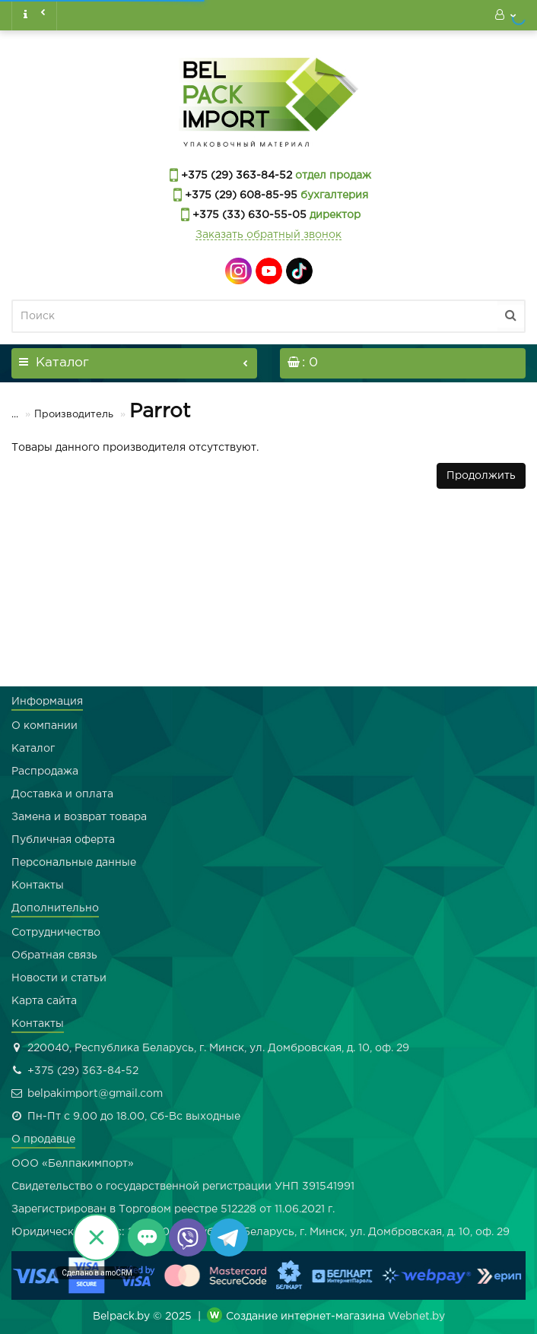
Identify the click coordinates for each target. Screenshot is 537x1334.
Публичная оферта (63, 839)
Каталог (33, 748)
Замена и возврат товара (79, 817)
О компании (44, 725)
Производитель (63, 414)
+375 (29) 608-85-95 (239, 195)
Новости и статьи (58, 978)
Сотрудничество (55, 932)
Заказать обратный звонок (268, 234)
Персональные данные (73, 862)
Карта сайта (44, 1001)
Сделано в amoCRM (97, 1273)
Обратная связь (54, 955)
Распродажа (44, 771)
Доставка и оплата (62, 794)
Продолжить (481, 475)
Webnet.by (416, 1316)
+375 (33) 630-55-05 (248, 215)
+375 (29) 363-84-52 (235, 175)
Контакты (37, 885)
